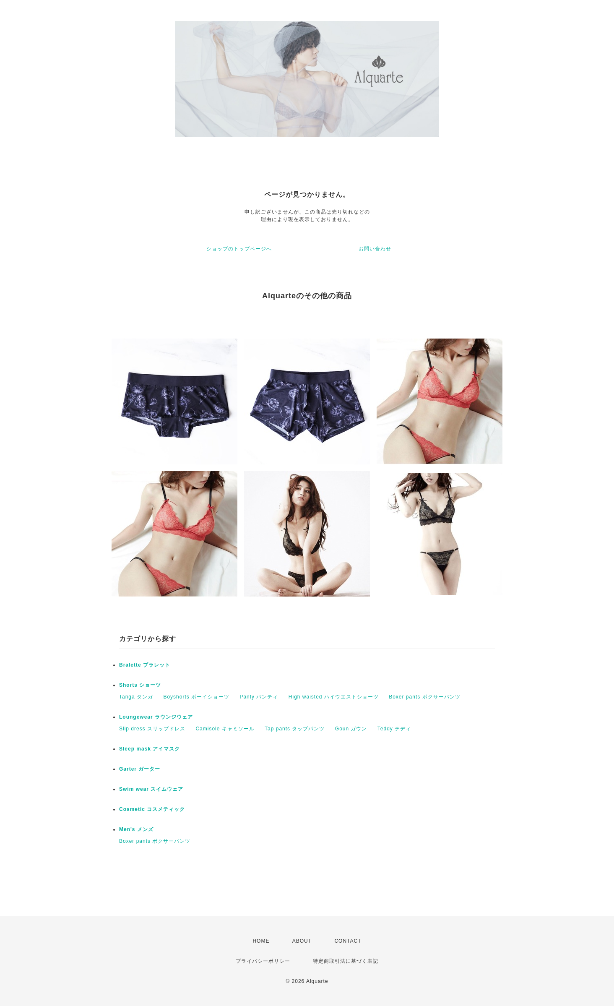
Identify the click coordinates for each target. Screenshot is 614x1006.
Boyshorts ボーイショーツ (196, 697)
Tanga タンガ (136, 697)
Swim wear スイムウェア (151, 789)
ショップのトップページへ (239, 249)
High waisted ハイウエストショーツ (334, 697)
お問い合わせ (375, 249)
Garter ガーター (139, 769)
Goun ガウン (351, 729)
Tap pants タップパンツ (295, 729)
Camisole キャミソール (224, 729)
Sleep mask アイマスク (149, 749)
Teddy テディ (394, 729)
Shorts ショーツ (140, 685)
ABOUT (302, 941)
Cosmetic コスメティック (152, 809)
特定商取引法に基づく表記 (345, 961)
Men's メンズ (136, 829)
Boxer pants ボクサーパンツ (424, 697)
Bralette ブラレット (144, 665)
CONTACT (347, 941)
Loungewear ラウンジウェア (156, 717)
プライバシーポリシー (263, 961)
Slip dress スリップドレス (152, 729)
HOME (260, 941)
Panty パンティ (258, 697)
